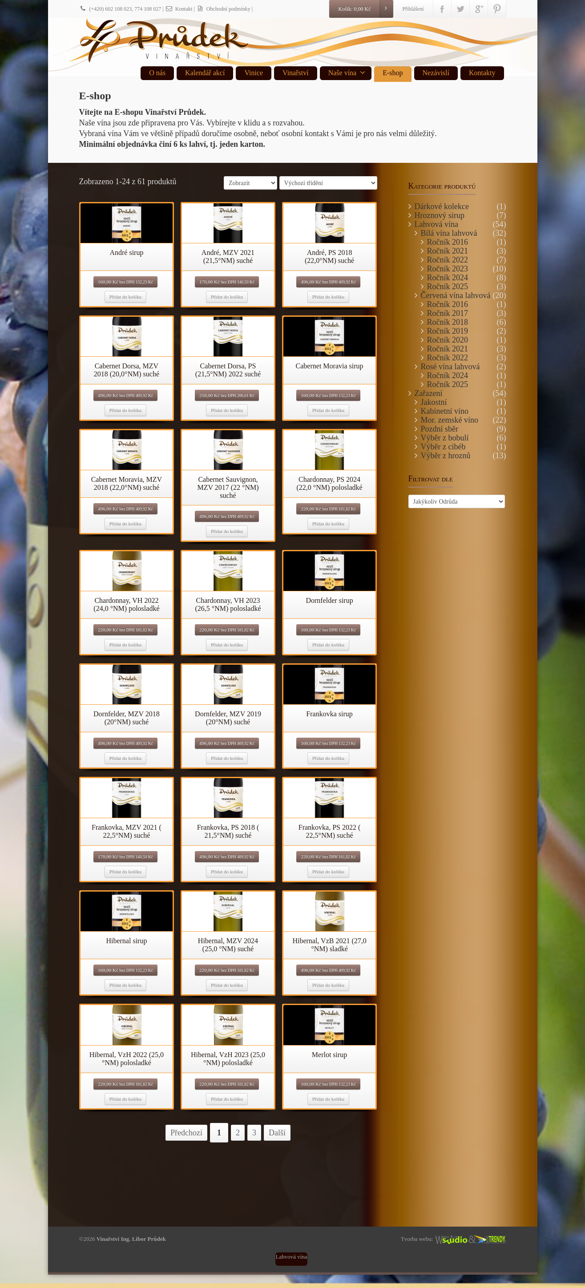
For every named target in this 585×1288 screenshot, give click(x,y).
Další (277, 1132)
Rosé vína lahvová (450, 366)
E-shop (393, 73)
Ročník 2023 (447, 268)
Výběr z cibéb (443, 446)
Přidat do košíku (125, 296)
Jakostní (434, 402)
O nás (157, 73)
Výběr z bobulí (445, 437)
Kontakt (179, 9)
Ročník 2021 (447, 250)
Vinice (253, 73)
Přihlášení (413, 9)
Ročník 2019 (447, 331)
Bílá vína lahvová (449, 233)
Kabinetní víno (444, 411)
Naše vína (347, 73)
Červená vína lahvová (456, 295)
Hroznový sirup (439, 215)
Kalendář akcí (205, 73)
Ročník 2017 (447, 313)
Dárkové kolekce (442, 206)
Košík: (365, 9)
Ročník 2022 (447, 259)
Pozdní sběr (440, 428)
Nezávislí (436, 73)
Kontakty (482, 73)
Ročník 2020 (447, 339)
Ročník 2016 (447, 242)
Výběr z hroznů (446, 455)
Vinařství (295, 73)
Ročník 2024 (447, 277)
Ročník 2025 (447, 286)
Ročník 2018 (447, 322)
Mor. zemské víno (449, 420)
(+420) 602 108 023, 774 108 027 (120, 9)
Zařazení (429, 393)
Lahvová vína (436, 224)
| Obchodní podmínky (222, 9)
